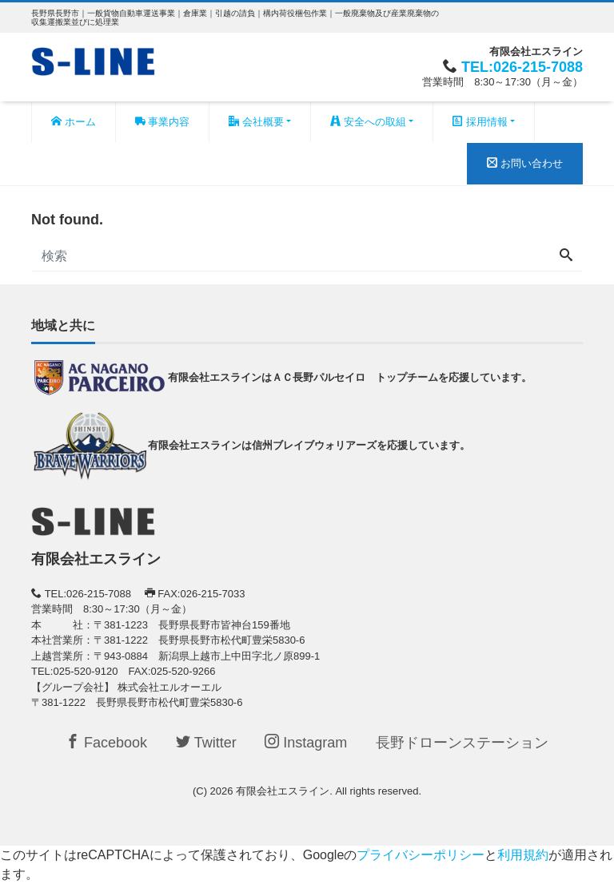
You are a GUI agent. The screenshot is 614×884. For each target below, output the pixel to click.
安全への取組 (368, 122)
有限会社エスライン (282, 791)
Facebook (106, 742)
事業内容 (162, 122)
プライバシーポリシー (420, 855)
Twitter (206, 742)
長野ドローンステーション (462, 743)
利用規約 (522, 855)
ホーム (73, 122)
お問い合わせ (525, 163)
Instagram (306, 742)
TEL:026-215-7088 (522, 67)
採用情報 (480, 122)
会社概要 (256, 122)
